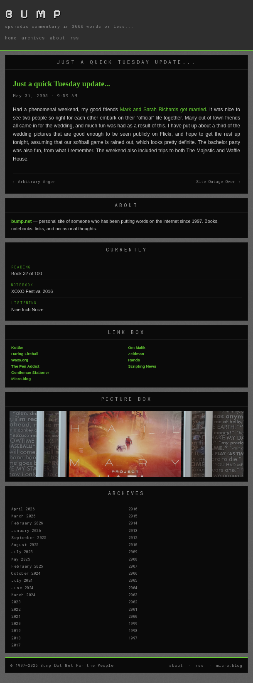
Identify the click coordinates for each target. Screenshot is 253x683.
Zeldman (136, 354)
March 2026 (23, 515)
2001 (133, 609)
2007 (133, 565)
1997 (133, 637)
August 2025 (25, 544)
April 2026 (22, 508)
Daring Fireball (24, 354)
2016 (133, 508)
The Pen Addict (25, 366)
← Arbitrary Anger (34, 181)
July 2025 (22, 551)
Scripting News (142, 366)
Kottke (17, 348)
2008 (133, 558)
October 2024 (25, 573)
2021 (15, 616)
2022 (15, 609)
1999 (133, 623)
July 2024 (22, 580)
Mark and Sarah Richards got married (163, 109)
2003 (133, 594)
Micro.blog (21, 379)
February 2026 (27, 522)
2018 (15, 637)
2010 (133, 544)
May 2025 (20, 558)
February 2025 (27, 565)
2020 (15, 623)
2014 (133, 522)
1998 (133, 630)
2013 (133, 530)
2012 (133, 537)
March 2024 (23, 594)
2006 (133, 573)
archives (33, 38)
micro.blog (229, 665)
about (57, 38)
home (11, 38)
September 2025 (28, 537)
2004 (133, 587)
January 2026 (26, 530)
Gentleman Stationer (30, 373)
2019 (15, 630)
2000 (133, 616)
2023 (15, 601)
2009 (133, 551)
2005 (133, 580)
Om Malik (136, 348)
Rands (134, 360)
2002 (133, 601)
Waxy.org (19, 360)
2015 (133, 515)
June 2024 (22, 587)
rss (74, 38)
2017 (15, 644)
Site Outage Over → (218, 181)
